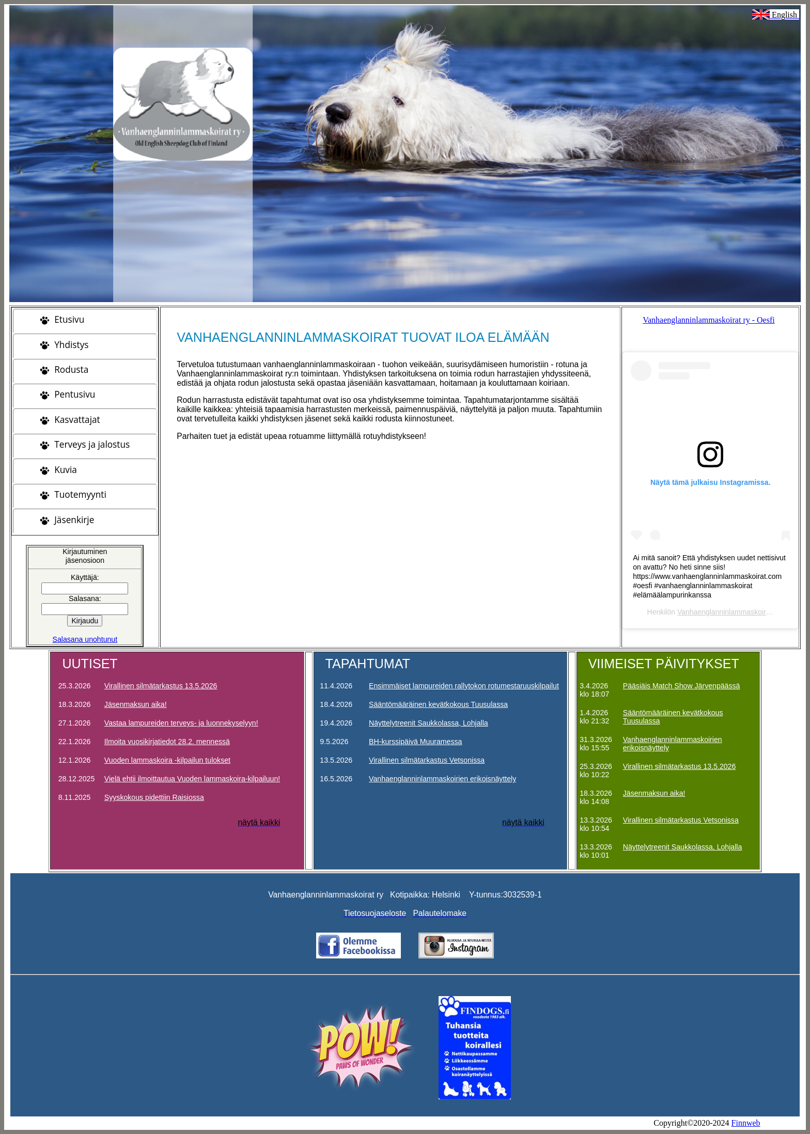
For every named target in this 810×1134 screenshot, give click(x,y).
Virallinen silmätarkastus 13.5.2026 (160, 686)
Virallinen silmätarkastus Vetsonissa (427, 760)
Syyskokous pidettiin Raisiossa (154, 797)
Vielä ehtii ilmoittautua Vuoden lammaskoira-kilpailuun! (192, 779)
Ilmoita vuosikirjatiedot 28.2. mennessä (167, 741)
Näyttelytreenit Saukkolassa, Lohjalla (428, 723)
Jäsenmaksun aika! (135, 704)
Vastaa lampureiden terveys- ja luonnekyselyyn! (181, 723)
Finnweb (745, 1123)
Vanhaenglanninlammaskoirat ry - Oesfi (708, 320)
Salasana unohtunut (85, 639)
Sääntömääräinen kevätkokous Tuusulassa (438, 704)
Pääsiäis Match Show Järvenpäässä (681, 686)
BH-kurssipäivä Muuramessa (415, 741)
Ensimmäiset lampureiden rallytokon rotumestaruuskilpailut (464, 686)
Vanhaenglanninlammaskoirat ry (728, 612)
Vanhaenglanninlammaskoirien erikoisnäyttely (442, 779)
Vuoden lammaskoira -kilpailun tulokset (167, 760)
